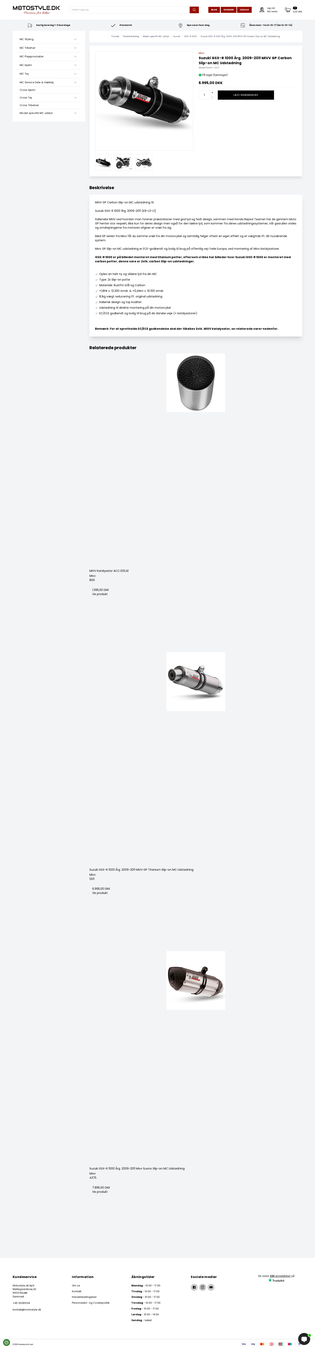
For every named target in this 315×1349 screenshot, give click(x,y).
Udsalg (244, 9)
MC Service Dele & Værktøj (37, 82)
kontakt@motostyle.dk (27, 1309)
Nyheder (229, 9)
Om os (76, 1285)
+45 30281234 (21, 1303)
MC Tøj (24, 73)
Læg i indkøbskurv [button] (245, 95)
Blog (214, 9)
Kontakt (76, 1291)
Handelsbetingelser (84, 1297)
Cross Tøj (26, 97)
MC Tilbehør (27, 48)
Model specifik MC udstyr (36, 113)
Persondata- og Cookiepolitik (90, 1302)
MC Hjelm (26, 65)
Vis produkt (100, 594)
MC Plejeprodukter (32, 56)
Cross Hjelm (27, 90)
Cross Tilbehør (29, 105)
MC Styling (27, 39)
